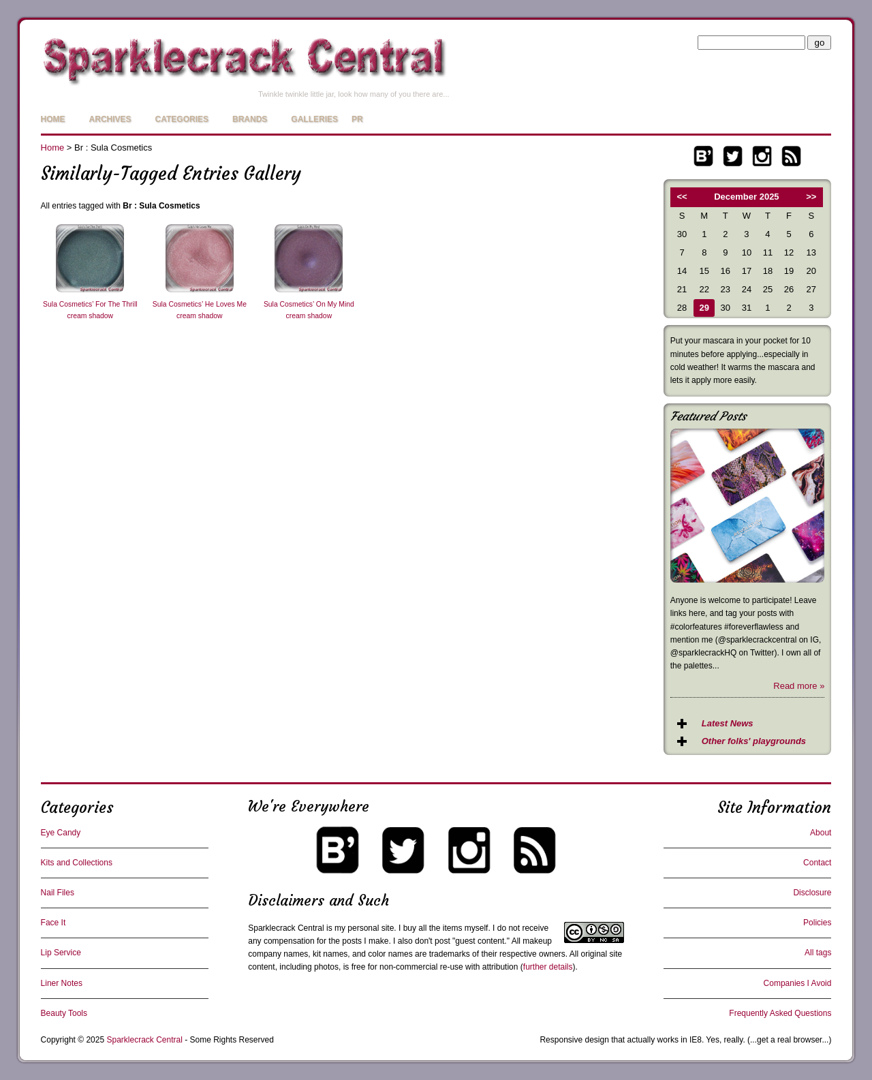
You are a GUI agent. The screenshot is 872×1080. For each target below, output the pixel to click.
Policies (817, 922)
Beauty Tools (64, 1013)
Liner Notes (61, 983)
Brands (249, 119)
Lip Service (61, 952)
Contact (817, 862)
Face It (53, 922)
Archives (110, 119)
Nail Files (57, 892)
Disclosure (812, 892)
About (820, 832)
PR (357, 119)
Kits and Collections (76, 862)
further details (548, 967)
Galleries (314, 119)
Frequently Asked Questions (780, 1013)
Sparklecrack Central (286, 928)
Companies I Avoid (798, 983)
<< (681, 196)
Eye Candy (61, 832)
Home (53, 119)
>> (811, 196)
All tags (818, 952)
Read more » (798, 686)
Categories (181, 119)
